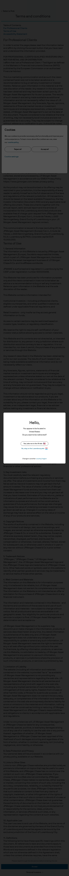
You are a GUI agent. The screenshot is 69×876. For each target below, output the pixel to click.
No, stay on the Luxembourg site (34, 448)
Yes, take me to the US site (34, 443)
